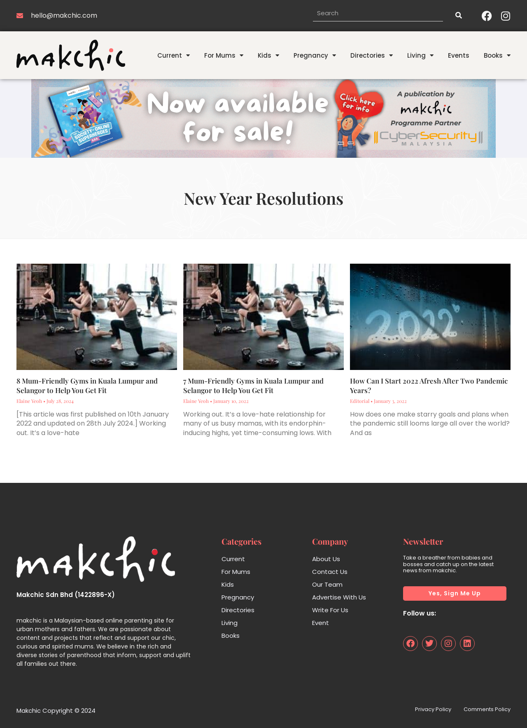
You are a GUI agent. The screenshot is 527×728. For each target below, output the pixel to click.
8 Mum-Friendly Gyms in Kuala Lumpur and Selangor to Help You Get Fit (87, 385)
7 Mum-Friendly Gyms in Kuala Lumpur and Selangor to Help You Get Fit (253, 385)
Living (420, 55)
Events (458, 55)
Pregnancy (315, 55)
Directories (371, 55)
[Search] (458, 15)
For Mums (223, 55)
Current (173, 55)
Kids (268, 55)
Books (497, 55)
